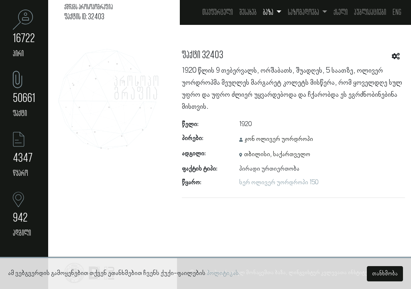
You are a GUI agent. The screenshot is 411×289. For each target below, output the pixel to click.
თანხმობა (385, 274)
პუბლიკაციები (370, 12)
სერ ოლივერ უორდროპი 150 (278, 182)
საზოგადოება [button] (304, 12)
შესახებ (247, 12)
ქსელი (341, 12)
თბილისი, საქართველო (277, 154)
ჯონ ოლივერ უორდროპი (278, 139)
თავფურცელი (217, 12)
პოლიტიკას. (223, 273)
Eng (397, 12)
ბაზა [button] (269, 12)
